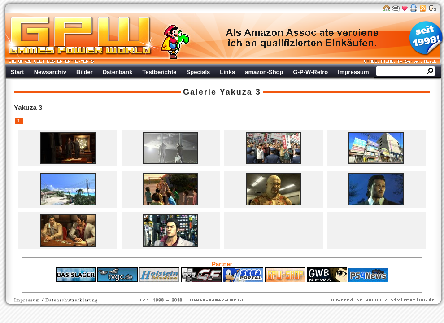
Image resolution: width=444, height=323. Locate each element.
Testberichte (159, 72)
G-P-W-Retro (310, 72)
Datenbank (117, 72)
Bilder (84, 72)
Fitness (206, 287)
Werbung (302, 38)
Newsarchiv (50, 72)
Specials (198, 72)
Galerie (200, 91)
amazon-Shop (264, 72)
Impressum (353, 72)
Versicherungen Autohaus (250, 287)
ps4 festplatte (178, 287)
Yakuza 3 (240, 91)
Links (227, 72)
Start (17, 72)
